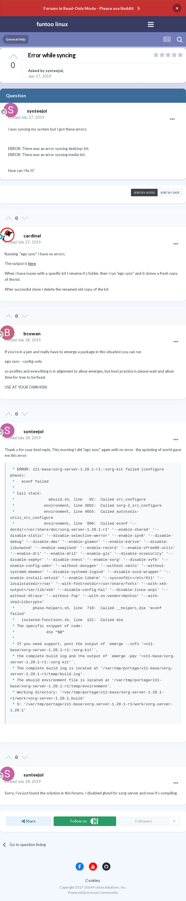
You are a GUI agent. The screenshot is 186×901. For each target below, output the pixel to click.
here (32, 263)
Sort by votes (144, 192)
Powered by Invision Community (93, 892)
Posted (26, 117)
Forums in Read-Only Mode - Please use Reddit (88, 8)
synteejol (54, 70)
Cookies (92, 880)
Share (28, 821)
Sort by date (170, 192)
